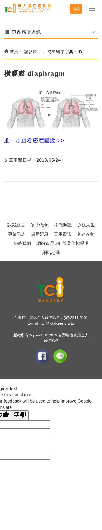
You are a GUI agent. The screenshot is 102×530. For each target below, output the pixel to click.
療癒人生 (86, 225)
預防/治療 (39, 225)
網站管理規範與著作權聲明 (62, 243)
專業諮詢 (17, 234)
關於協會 (85, 234)
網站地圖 (51, 252)
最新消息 (39, 234)
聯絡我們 (22, 243)
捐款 (76, 9)
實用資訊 (62, 234)
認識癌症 (16, 225)
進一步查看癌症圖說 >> (34, 140)
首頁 (11, 51)
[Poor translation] (20, 415)
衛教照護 (63, 225)
